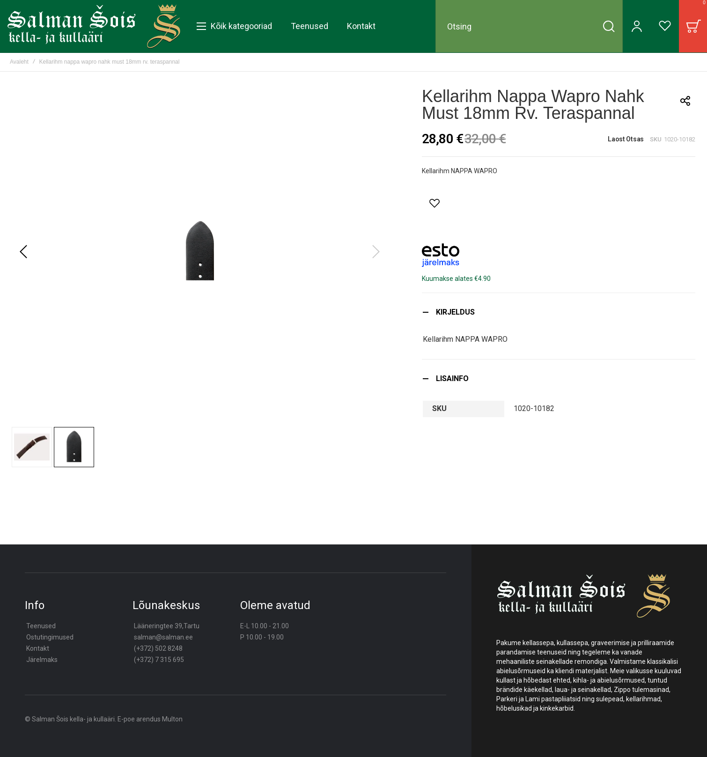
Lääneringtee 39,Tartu (166, 626)
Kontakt (37, 648)
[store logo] (94, 26)
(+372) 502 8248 (158, 648)
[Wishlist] (665, 26)
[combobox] (529, 26)
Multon (172, 719)
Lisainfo (452, 378)
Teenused (41, 626)
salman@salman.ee (163, 637)
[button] (23, 252)
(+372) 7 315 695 (159, 659)
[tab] (558, 312)
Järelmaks (42, 659)
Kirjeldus (455, 312)
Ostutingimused (50, 637)
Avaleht (19, 62)
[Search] (609, 26)
